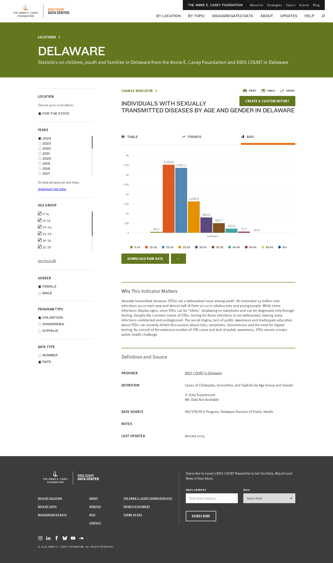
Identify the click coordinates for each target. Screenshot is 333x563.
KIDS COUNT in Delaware (203, 373)
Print (250, 90)
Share (287, 90)
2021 (46, 153)
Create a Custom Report (267, 100)
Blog (316, 5)
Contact (95, 523)
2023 (46, 143)
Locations (47, 37)
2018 (46, 169)
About (266, 16)
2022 (46, 148)
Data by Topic (47, 506)
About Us (256, 5)
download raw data (52, 189)
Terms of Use (132, 514)
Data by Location (50, 498)
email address (196, 490)
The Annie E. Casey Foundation (215, 5)
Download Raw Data (145, 258)
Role (246, 490)
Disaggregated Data (232, 16)
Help (309, 16)
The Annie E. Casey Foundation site (147, 498)
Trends (194, 137)
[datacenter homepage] (58, 11)
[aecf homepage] (25, 11)
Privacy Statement (136, 506)
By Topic (196, 16)
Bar (250, 137)
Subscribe (201, 515)
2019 (46, 163)
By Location (168, 16)
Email (268, 90)
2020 (46, 158)
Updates (288, 16)
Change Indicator (137, 90)
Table (132, 137)
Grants (304, 5)
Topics (291, 5)
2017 (46, 174)
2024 (46, 138)
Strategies (274, 5)
